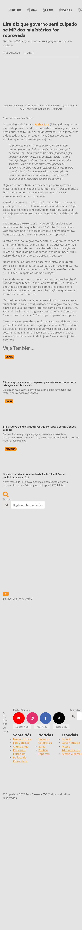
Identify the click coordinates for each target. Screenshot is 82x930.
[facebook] (45, 718)
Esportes (44, 754)
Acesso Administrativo (71, 748)
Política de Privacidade (20, 759)
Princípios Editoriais (19, 752)
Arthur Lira (42, 124)
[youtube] (19, 718)
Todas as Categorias (45, 740)
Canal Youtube (71, 742)
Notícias (15, 9)
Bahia (32, 10)
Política (47, 10)
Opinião (65, 9)
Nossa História (22, 739)
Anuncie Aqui (21, 746)
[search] (7, 505)
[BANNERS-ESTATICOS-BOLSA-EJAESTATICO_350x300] (28, 589)
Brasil (9, 357)
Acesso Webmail (72, 754)
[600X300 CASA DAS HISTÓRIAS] (28, 632)
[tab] (22, 726)
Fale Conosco (21, 742)
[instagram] (32, 718)
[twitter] (59, 718)
